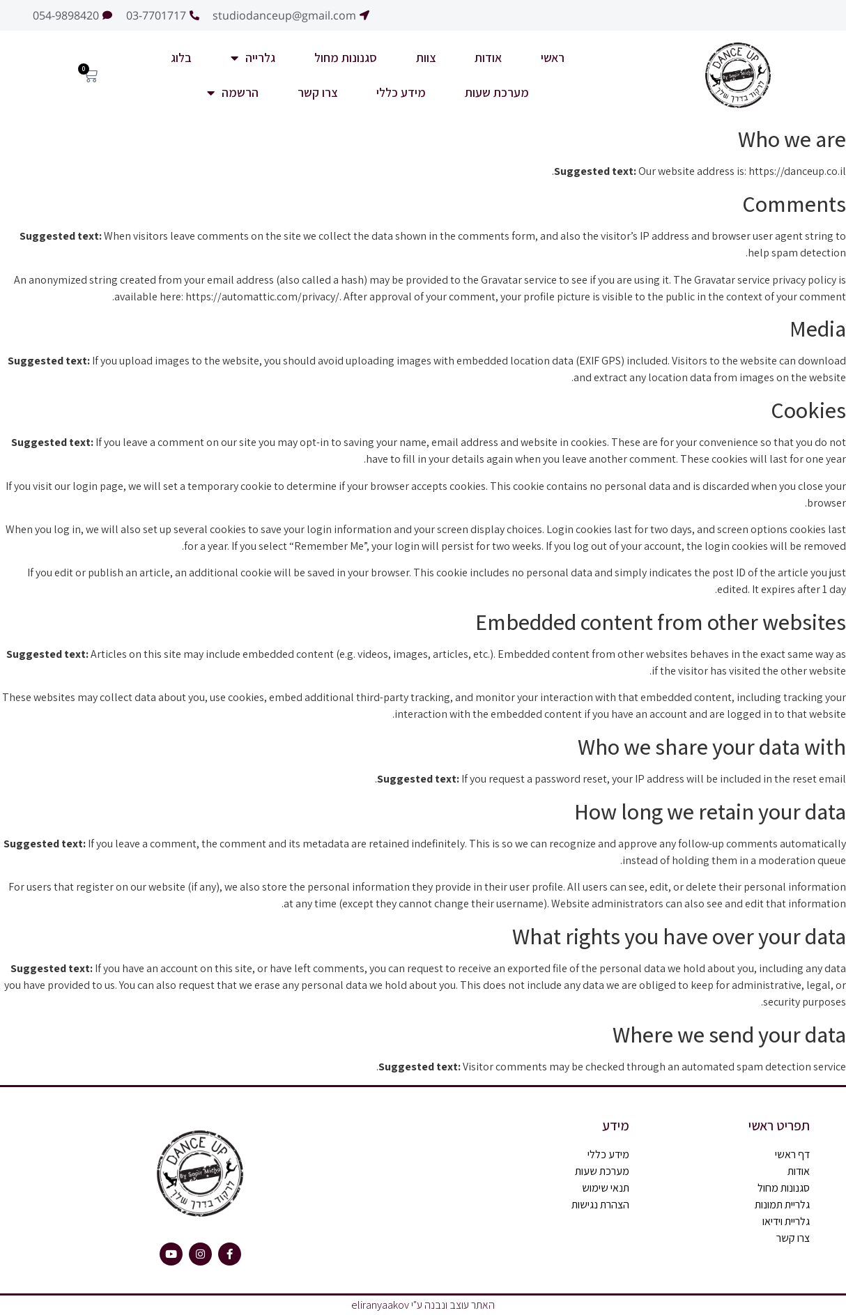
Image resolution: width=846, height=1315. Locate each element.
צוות (426, 57)
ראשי (552, 57)
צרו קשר (317, 92)
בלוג (181, 57)
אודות (488, 57)
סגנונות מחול (345, 57)
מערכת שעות (497, 92)
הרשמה (233, 92)
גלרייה (253, 58)
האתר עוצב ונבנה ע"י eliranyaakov (423, 1305)
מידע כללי (401, 92)
